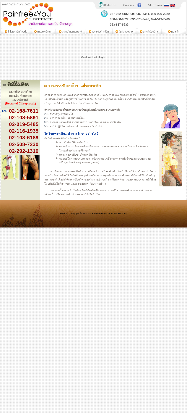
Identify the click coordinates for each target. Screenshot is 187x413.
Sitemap (64, 213)
